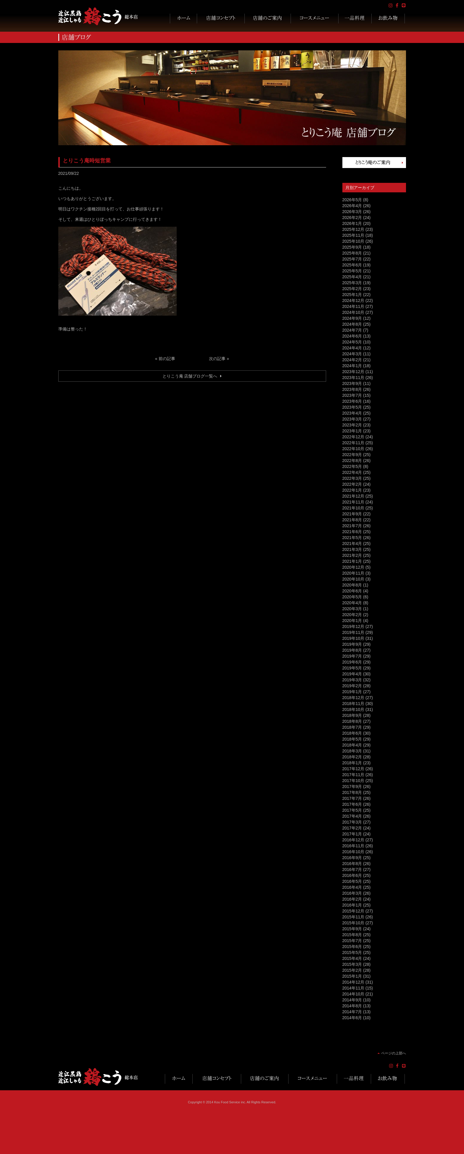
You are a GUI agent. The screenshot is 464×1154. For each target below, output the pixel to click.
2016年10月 (353, 851)
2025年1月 (352, 294)
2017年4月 (352, 816)
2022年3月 (352, 478)
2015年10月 (353, 922)
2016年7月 (352, 869)
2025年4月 (352, 276)
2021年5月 (352, 537)
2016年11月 (353, 845)
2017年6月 (352, 804)
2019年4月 (352, 674)
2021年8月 (352, 519)
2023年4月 (352, 413)
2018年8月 (352, 721)
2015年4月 (352, 958)
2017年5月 (352, 810)
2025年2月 (352, 288)
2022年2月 (352, 484)
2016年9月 (352, 857)
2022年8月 (352, 460)
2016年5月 (352, 881)
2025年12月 (353, 229)
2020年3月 (352, 608)
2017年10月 (353, 780)
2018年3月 (352, 751)
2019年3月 (352, 679)
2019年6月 (352, 662)
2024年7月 (352, 330)
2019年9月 (352, 644)
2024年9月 (352, 318)
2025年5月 (352, 270)
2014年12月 (353, 982)
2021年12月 (353, 496)
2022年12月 (353, 436)
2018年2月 (352, 757)
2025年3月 (352, 282)
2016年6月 (352, 875)
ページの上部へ (393, 1053)
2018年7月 (352, 727)
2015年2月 (352, 970)
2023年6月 (352, 401)
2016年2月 (352, 899)
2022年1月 (352, 490)
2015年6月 (352, 946)
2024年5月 (352, 342)
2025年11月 (353, 235)
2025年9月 (352, 247)
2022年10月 (353, 448)
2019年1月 (352, 691)
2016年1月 (352, 905)
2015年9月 (352, 928)
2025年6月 (352, 265)
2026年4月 (352, 205)
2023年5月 (352, 407)
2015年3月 (352, 964)
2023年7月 (352, 395)
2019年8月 (352, 650)
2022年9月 (352, 454)
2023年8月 (352, 389)
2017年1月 (352, 834)
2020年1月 (352, 620)
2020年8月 (352, 585)
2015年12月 (353, 911)
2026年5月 (352, 199)
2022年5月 (352, 466)
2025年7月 (352, 259)
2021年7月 (352, 525)
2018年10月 (353, 709)
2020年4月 (352, 602)
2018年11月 (353, 703)
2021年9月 (352, 514)
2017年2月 (352, 828)
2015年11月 (353, 917)
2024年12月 (353, 300)
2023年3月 (352, 419)
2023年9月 (352, 383)
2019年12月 (353, 626)
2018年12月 (353, 697)
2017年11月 (353, 774)
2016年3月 (352, 893)
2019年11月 (353, 632)
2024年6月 (352, 336)
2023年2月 (352, 425)
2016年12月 (353, 839)
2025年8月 (352, 253)
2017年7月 (352, 798)
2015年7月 (352, 940)
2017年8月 (352, 792)
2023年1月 (352, 431)
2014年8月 (352, 1005)
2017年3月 (352, 822)
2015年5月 (352, 952)
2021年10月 (353, 508)
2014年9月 (352, 1000)
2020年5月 (352, 596)
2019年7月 (352, 656)
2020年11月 (353, 573)
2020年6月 (352, 591)
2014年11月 (353, 988)
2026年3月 (352, 211)
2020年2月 (352, 614)
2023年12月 (353, 371)
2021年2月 (352, 555)
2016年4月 (352, 887)
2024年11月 (353, 306)
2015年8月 (352, 934)
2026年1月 (352, 223)
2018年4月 (352, 745)
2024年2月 (352, 359)
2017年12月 (353, 768)
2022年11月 (353, 442)
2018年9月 (352, 715)
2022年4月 (352, 472)
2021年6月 (352, 531)
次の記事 (217, 358)
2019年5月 (352, 668)
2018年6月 (352, 733)
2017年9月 (352, 786)
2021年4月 (352, 543)
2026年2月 (352, 217)
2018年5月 (352, 739)
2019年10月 (353, 638)
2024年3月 (352, 353)
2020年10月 (353, 579)
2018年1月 (352, 762)
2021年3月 (352, 549)
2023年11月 (353, 377)
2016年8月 (352, 863)
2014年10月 (353, 994)
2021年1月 (352, 561)
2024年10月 (353, 312)
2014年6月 (352, 1017)
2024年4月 (352, 348)
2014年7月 (352, 1011)
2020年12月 (353, 567)
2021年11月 (353, 502)
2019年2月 (352, 685)
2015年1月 (352, 976)
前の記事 (167, 358)
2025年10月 (353, 241)
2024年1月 (352, 365)
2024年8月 (352, 324)
